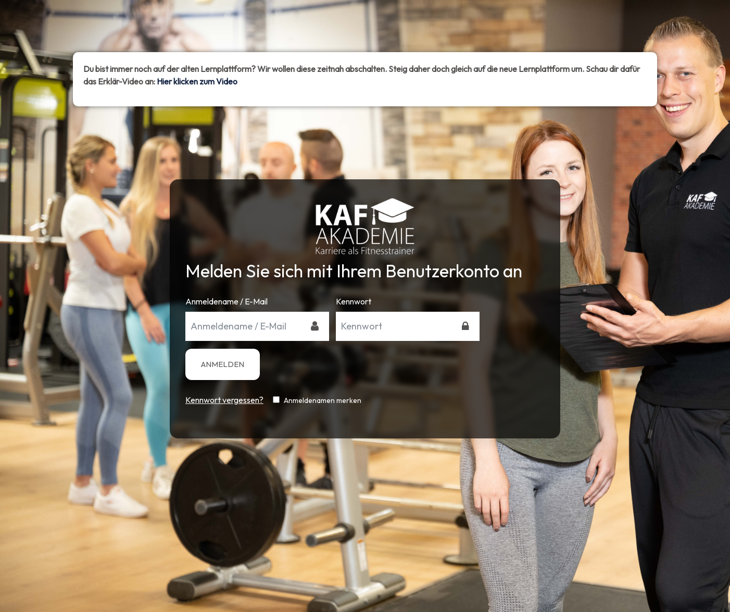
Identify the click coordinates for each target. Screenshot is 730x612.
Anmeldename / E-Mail (226, 301)
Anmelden (222, 364)
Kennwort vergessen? (224, 400)
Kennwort (353, 301)
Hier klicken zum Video (197, 81)
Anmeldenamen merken (322, 400)
